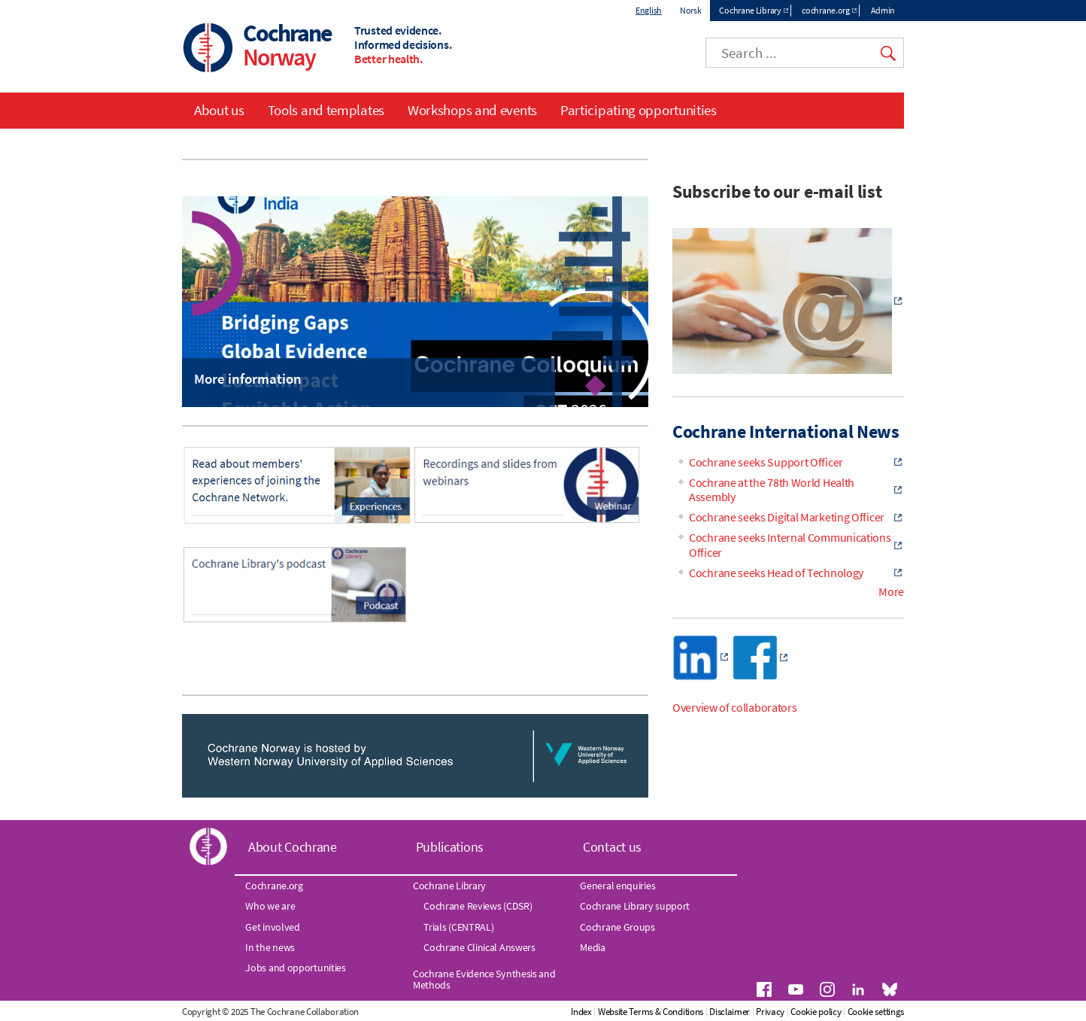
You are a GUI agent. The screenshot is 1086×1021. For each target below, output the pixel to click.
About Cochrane (292, 846)
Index (581, 1011)
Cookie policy (815, 1011)
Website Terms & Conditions (650, 1011)
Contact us (612, 846)
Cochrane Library (750, 10)
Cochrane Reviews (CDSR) (477, 906)
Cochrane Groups (617, 927)
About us (219, 110)
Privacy (770, 1011)
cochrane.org (825, 10)
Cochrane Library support (635, 906)
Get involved (272, 927)
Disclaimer (729, 1011)
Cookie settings (876, 1011)
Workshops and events (472, 110)
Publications (450, 846)
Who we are (270, 906)
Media (592, 947)
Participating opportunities (638, 110)
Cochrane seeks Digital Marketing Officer (786, 516)
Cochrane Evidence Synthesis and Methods (484, 979)
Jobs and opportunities (295, 967)
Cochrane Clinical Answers (479, 947)
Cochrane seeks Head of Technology (776, 572)
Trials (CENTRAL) (458, 927)
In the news (270, 947)
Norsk (691, 10)
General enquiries (617, 885)
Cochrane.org (273, 885)
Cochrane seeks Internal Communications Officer (790, 544)
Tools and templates (326, 110)
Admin (883, 10)
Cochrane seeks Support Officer (766, 461)
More (891, 591)
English (649, 10)
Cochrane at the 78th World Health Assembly (771, 489)
